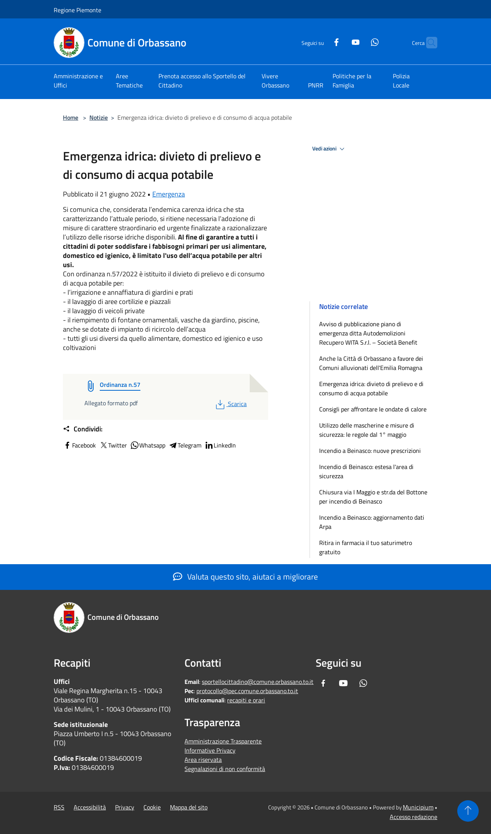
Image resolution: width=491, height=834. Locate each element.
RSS (59, 807)
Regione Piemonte (77, 10)
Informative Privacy (210, 750)
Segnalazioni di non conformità (225, 768)
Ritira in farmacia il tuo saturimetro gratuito (365, 547)
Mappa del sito (189, 807)
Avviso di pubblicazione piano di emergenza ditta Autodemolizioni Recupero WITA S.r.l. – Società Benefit (368, 333)
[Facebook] (321, 41)
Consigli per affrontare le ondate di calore (373, 409)
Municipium (418, 807)
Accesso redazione (413, 816)
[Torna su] (468, 811)
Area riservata (203, 759)
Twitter (113, 445)
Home (70, 117)
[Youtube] (340, 41)
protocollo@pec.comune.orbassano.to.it (247, 690)
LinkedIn (220, 445)
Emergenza (168, 194)
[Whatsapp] (359, 41)
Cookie (152, 807)
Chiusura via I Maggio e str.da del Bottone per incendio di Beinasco (373, 496)
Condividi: (82, 429)
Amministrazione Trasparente (223, 741)
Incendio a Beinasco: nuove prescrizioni (370, 450)
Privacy (124, 807)
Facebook (79, 445)
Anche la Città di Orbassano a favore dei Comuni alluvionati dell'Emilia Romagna (371, 363)
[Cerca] (428, 42)
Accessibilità (90, 807)
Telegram (184, 445)
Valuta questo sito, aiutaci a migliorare (245, 576)
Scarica (230, 403)
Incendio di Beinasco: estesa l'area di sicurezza (366, 471)
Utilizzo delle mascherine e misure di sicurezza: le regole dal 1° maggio (366, 430)
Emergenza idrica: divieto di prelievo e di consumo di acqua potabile (371, 388)
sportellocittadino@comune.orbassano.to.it (257, 681)
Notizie (98, 117)
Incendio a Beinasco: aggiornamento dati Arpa (371, 522)
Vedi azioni (329, 149)
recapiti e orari (246, 700)
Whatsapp (147, 445)
